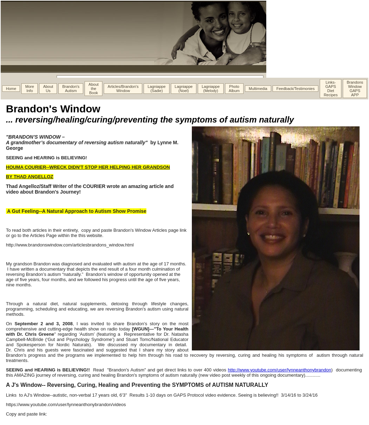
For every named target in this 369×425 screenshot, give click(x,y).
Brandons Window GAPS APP (355, 88)
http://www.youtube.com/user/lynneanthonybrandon (279, 369)
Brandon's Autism (70, 88)
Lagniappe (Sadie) (156, 88)
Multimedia (258, 88)
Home (11, 88)
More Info (29, 88)
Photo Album (234, 88)
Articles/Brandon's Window (123, 88)
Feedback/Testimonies (295, 88)
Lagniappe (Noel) (184, 88)
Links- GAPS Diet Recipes (331, 88)
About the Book (93, 88)
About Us (48, 88)
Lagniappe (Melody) (210, 88)
